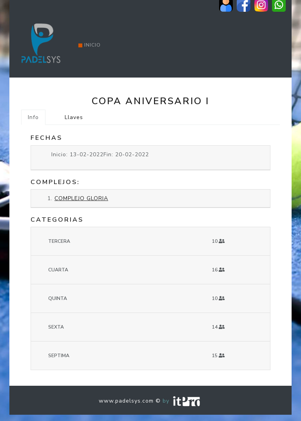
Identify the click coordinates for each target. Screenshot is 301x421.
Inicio (89, 45)
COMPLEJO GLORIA (81, 198)
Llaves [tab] (74, 117)
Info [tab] (33, 117)
